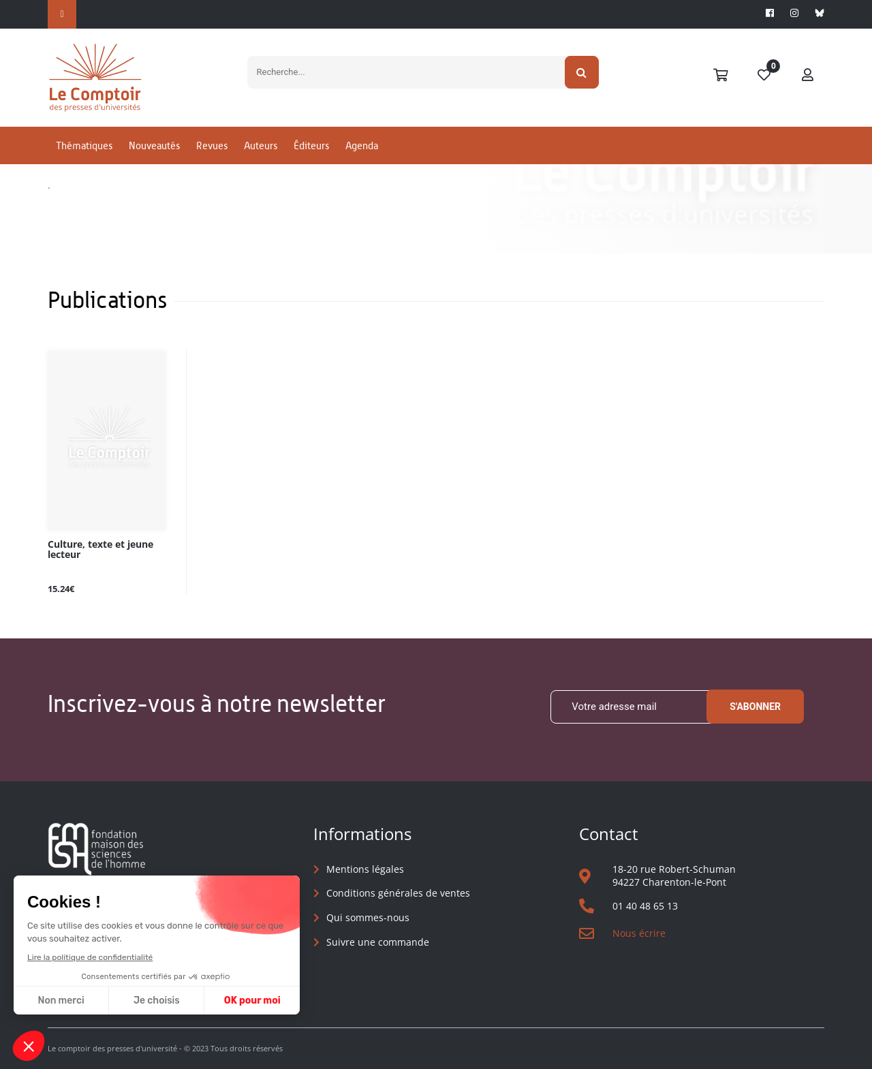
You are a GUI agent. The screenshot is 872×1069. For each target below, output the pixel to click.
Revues (212, 145)
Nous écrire (639, 933)
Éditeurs (311, 145)
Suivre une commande (377, 941)
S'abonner (755, 706)
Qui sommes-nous (367, 917)
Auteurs (260, 145)
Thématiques (84, 145)
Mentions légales (365, 869)
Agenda (361, 145)
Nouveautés (154, 145)
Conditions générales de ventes (398, 892)
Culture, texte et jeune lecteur (100, 550)
